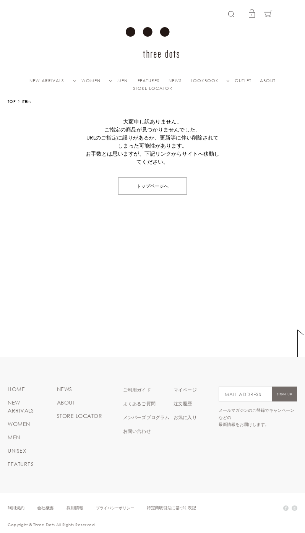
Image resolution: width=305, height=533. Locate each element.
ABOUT (268, 81)
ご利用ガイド (137, 389)
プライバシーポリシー (115, 507)
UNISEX (17, 451)
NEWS (175, 81)
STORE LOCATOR (152, 88)
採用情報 (75, 507)
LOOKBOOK (205, 81)
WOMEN (91, 81)
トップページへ (152, 185)
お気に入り (185, 417)
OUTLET (243, 81)
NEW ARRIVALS (46, 81)
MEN (122, 81)
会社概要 (45, 507)
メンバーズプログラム (146, 417)
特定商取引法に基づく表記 (171, 507)
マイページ (185, 389)
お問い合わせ (137, 430)
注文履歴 (183, 403)
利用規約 (16, 507)
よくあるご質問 (139, 403)
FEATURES (148, 81)
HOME (16, 389)
